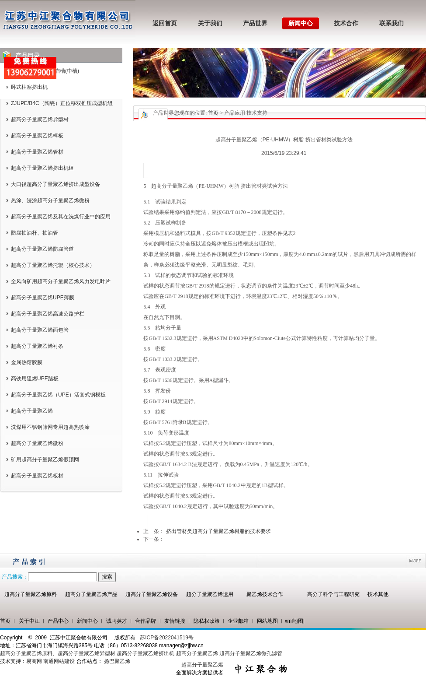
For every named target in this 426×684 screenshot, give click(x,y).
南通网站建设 (59, 661)
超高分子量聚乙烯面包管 (40, 330)
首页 (213, 113)
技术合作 (346, 23)
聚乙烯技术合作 (264, 594)
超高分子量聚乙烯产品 (91, 594)
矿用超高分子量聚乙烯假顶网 (45, 459)
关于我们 (210, 23)
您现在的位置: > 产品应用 (209, 113)
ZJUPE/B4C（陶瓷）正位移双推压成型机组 (62, 103)
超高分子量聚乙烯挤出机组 (42, 168)
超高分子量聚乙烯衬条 (37, 346)
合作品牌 (145, 621)
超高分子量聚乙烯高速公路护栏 (47, 314)
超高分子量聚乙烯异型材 (40, 119)
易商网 (34, 661)
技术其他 (377, 594)
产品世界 (255, 23)
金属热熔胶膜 (26, 362)
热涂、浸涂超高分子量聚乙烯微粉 (50, 200)
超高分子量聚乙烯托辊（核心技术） (53, 265)
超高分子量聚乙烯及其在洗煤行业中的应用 (61, 217)
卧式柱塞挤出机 (29, 87)
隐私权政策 (207, 621)
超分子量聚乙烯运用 (209, 594)
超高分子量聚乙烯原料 (30, 594)
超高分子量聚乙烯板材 (37, 476)
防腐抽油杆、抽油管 (34, 233)
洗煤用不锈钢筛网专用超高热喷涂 (50, 427)
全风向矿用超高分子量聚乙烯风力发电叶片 (61, 281)
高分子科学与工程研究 (333, 594)
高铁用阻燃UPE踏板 (35, 378)
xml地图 (293, 621)
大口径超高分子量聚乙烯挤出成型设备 (55, 184)
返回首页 (164, 23)
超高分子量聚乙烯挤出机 (146, 653)
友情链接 (174, 621)
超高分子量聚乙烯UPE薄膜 (42, 298)
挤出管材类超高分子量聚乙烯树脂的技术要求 (218, 531)
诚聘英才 (116, 621)
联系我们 (391, 23)
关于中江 (29, 621)
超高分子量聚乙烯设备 (151, 594)
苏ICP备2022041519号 (167, 638)
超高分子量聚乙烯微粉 (37, 443)
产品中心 (58, 621)
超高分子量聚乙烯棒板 (37, 136)
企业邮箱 (238, 621)
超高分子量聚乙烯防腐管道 (42, 249)
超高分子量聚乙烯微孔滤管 (250, 653)
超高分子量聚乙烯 (32, 411)
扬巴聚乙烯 (117, 661)
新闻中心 (300, 23)
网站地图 (267, 621)
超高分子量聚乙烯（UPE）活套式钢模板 (58, 395)
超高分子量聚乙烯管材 (37, 152)
